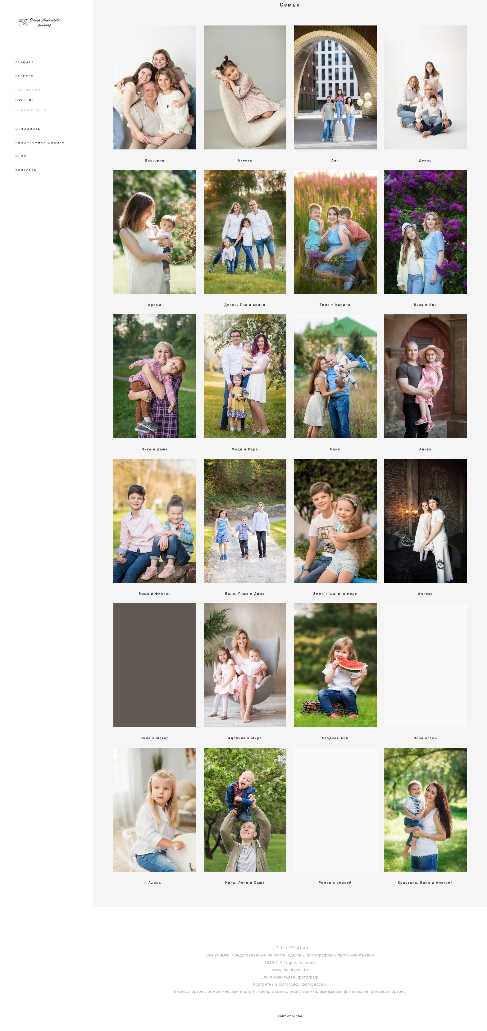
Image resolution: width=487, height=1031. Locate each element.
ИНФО (21, 156)
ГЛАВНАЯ (25, 62)
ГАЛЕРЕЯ (25, 76)
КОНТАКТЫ (26, 169)
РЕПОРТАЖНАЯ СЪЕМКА (40, 142)
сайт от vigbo (290, 1016)
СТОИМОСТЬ (28, 128)
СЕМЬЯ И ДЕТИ (31, 110)
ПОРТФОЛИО (28, 89)
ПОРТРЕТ (25, 99)
